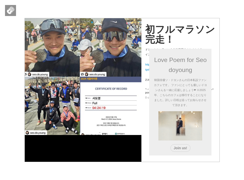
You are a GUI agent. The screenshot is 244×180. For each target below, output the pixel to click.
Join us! (180, 148)
